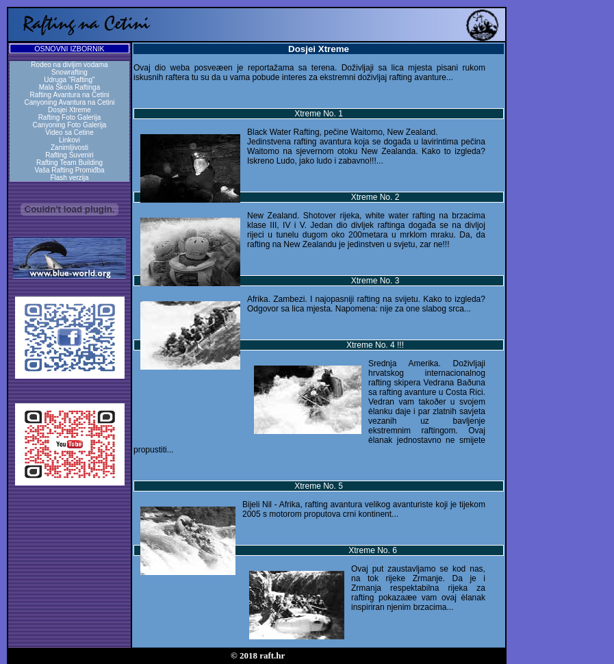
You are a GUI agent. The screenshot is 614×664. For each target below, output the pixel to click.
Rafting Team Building (69, 162)
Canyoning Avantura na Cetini (69, 102)
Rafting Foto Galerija (69, 117)
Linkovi (69, 140)
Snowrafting (69, 72)
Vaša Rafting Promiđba (69, 170)
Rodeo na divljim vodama (69, 64)
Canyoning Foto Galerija (70, 125)
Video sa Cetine (69, 132)
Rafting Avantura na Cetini (69, 95)
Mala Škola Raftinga (70, 87)
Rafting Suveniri (69, 155)
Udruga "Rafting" (69, 80)
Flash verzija (69, 177)
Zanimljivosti (69, 147)
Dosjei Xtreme (69, 110)
